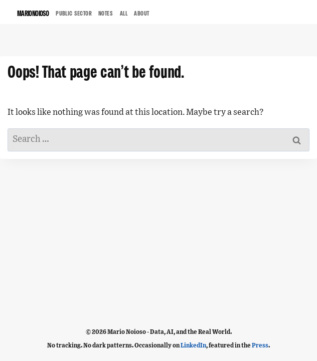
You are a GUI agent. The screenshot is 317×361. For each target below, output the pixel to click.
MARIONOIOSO (33, 14)
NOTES (105, 14)
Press (260, 345)
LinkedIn (193, 345)
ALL (124, 14)
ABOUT (141, 14)
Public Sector (74, 14)
